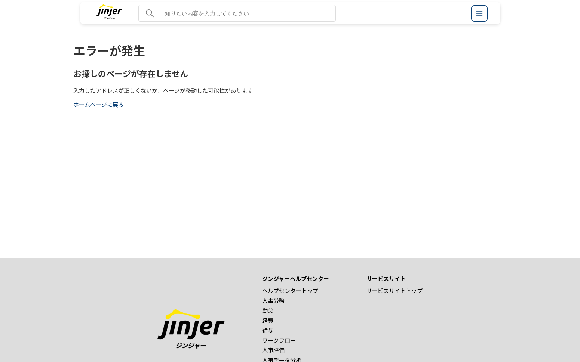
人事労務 (273, 300)
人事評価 (273, 350)
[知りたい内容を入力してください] (237, 13)
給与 (267, 330)
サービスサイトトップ (394, 290)
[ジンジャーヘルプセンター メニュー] (479, 13)
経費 (267, 320)
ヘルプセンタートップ (290, 290)
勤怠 (267, 310)
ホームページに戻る (98, 104)
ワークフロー (279, 340)
